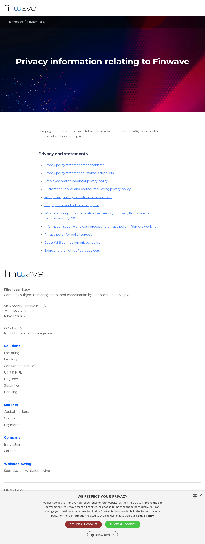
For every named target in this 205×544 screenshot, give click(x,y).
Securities (12, 385)
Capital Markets (16, 412)
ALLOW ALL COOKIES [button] (123, 524)
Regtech (11, 379)
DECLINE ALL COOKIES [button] (83, 524)
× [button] (200, 495)
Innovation (12, 444)
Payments (12, 425)
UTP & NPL (13, 372)
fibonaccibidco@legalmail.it (34, 333)
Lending (10, 359)
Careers (10, 451)
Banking (10, 392)
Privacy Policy (13, 490)
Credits (9, 418)
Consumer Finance (19, 366)
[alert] (102, 517)
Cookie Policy (145, 515)
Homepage (15, 21)
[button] (102, 534)
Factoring (11, 353)
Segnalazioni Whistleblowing (27, 471)
